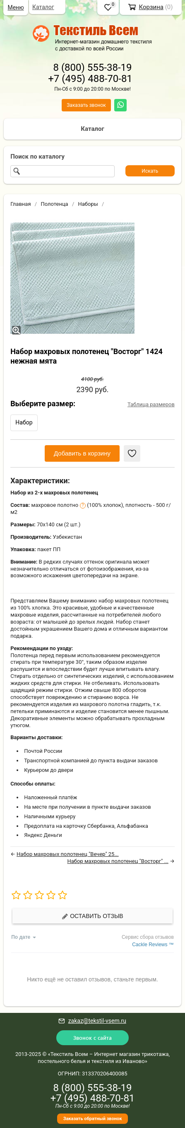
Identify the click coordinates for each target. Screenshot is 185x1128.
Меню (15, 7)
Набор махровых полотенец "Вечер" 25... (68, 854)
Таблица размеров (151, 404)
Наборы (88, 204)
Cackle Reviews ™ (153, 944)
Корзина (151, 7)
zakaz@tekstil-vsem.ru (97, 1020)
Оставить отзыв (92, 916)
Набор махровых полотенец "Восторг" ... (117, 861)
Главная (20, 204)
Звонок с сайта (92, 1037)
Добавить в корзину (82, 453)
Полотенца (54, 204)
